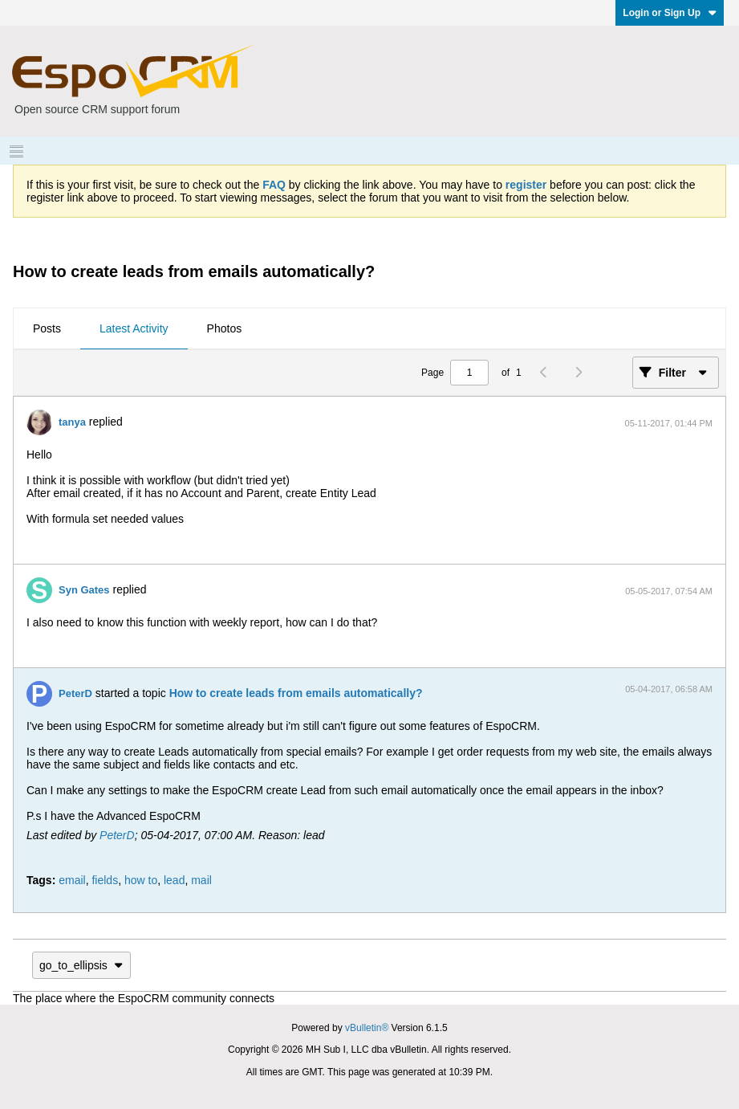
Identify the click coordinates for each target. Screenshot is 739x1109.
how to (140, 880)
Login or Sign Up (670, 12)
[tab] (47, 329)
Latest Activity (134, 328)
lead (174, 880)
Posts (47, 328)
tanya (72, 422)
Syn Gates (84, 590)
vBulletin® (366, 1028)
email (72, 880)
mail (201, 880)
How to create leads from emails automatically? (296, 693)
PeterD (75, 693)
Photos (224, 328)
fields (104, 880)
